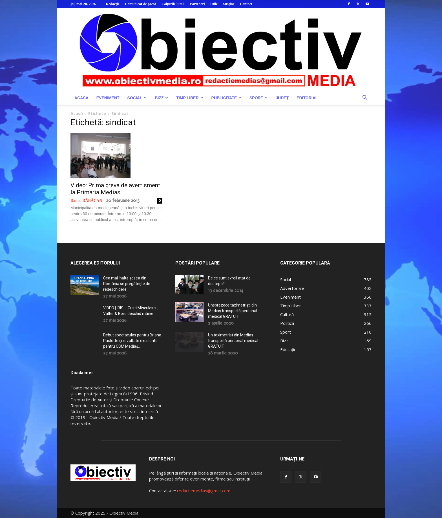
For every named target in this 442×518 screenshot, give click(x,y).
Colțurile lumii (173, 4)
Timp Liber (189, 98)
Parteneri (197, 4)
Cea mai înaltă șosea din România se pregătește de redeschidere (126, 284)
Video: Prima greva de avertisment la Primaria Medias (115, 189)
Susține (228, 4)
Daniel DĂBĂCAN (86, 201)
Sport (258, 98)
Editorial (307, 98)
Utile (214, 4)
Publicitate (226, 98)
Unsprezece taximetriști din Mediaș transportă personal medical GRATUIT (232, 311)
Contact (246, 4)
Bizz (161, 98)
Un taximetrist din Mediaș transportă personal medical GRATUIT (233, 341)
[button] (365, 98)
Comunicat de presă (140, 4)
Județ (282, 98)
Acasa (81, 98)
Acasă (76, 113)
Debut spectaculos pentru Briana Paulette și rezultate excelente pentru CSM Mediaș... (132, 341)
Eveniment (108, 98)
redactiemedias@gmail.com (203, 490)
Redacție (113, 4)
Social (137, 98)
